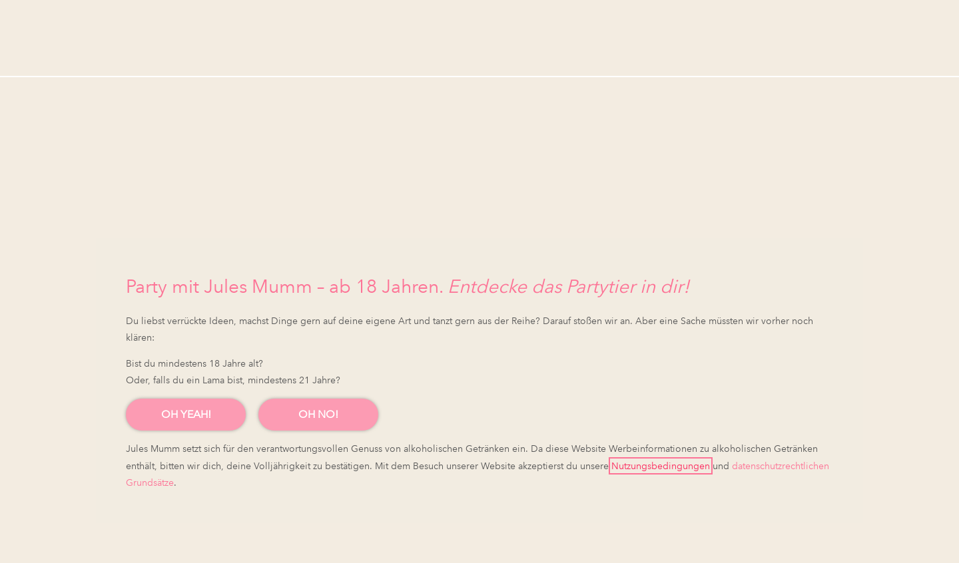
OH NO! (318, 414)
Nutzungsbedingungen (660, 466)
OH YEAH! (186, 414)
